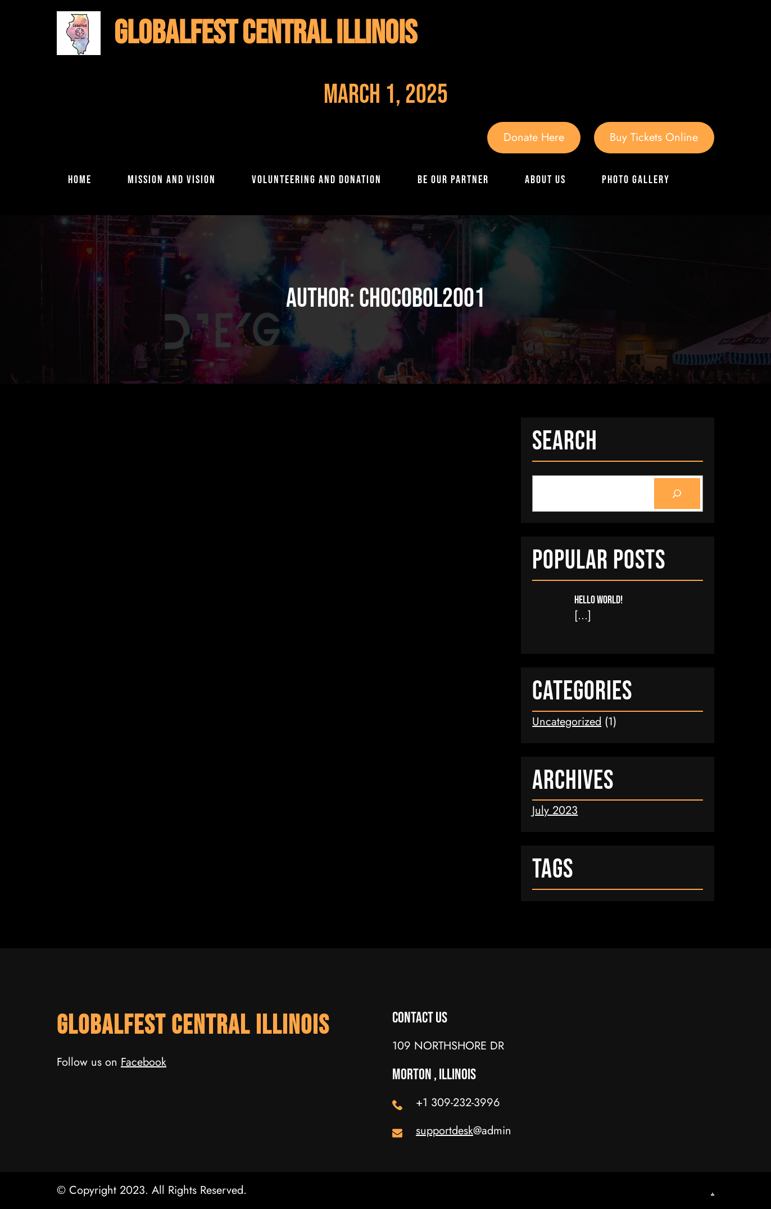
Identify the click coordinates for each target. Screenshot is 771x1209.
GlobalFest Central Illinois (265, 33)
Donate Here (534, 137)
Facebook (143, 1062)
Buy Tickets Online (654, 137)
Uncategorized (566, 721)
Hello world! (598, 600)
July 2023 (555, 810)
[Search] (677, 494)
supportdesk (444, 1130)
